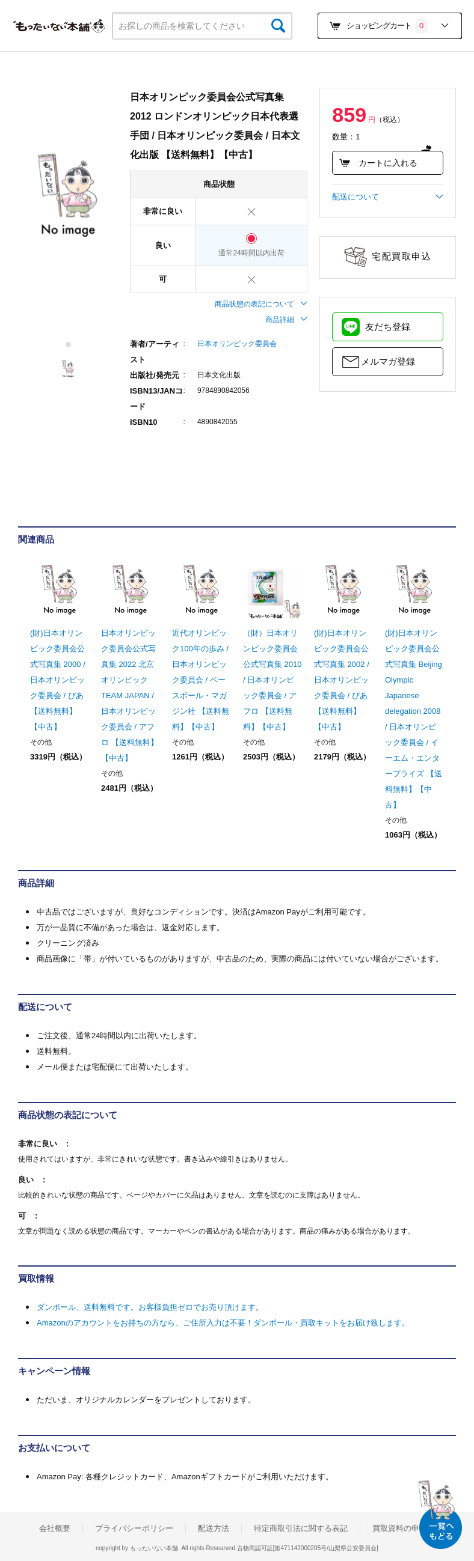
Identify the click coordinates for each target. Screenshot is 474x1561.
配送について (387, 197)
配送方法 (213, 1528)
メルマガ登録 (388, 361)
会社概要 (54, 1528)
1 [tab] (69, 344)
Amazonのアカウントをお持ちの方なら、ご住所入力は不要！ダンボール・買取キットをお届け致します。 (223, 1322)
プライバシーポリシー (134, 1528)
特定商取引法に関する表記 (301, 1528)
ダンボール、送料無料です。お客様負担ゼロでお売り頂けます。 (150, 1307)
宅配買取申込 (401, 256)
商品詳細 (286, 319)
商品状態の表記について (261, 304)
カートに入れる (378, 163)
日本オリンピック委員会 (237, 343)
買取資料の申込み (403, 1528)
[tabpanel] (68, 196)
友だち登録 (387, 326)
